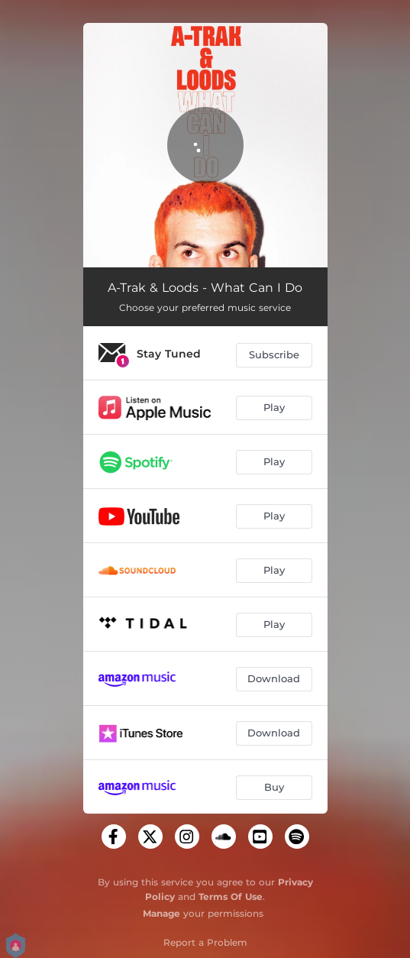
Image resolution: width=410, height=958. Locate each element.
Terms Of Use (231, 896)
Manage (161, 913)
